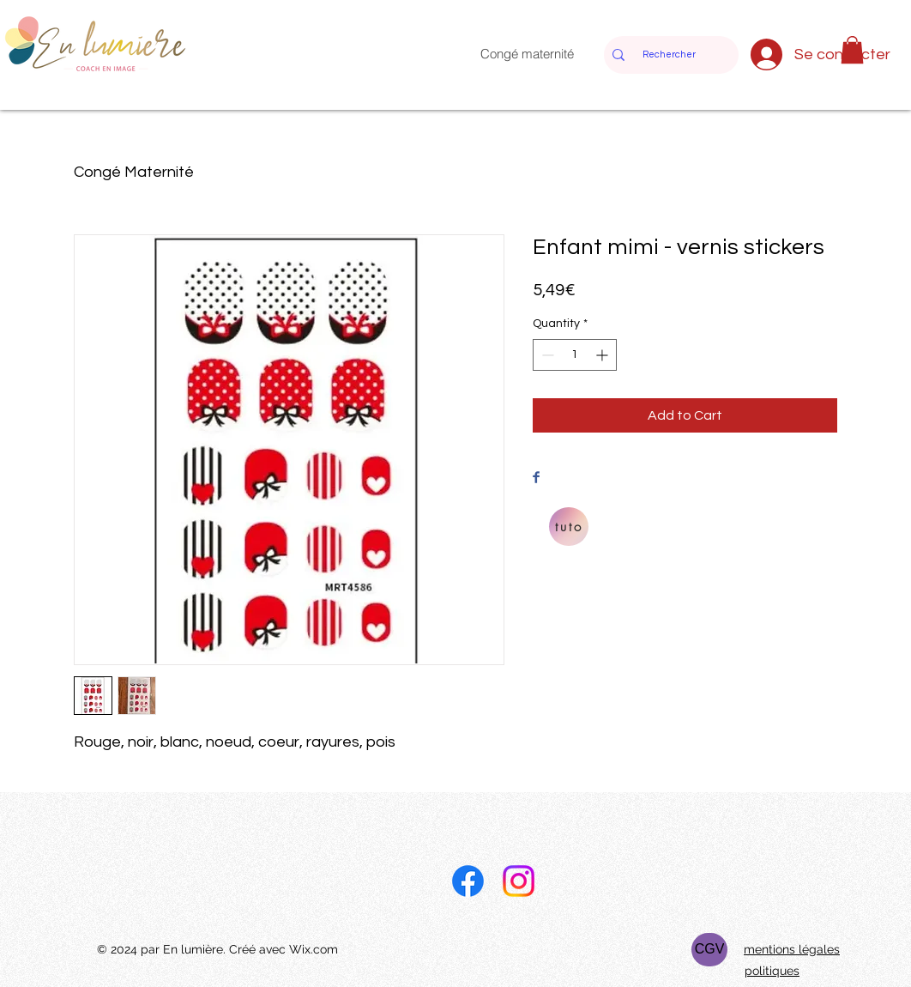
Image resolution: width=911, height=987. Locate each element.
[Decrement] (546, 355)
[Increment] (603, 355)
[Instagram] (519, 881)
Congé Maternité (134, 172)
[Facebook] (468, 881)
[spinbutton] (575, 355)
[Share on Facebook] (536, 478)
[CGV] (709, 949)
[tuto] (568, 526)
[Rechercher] (669, 55)
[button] (852, 50)
